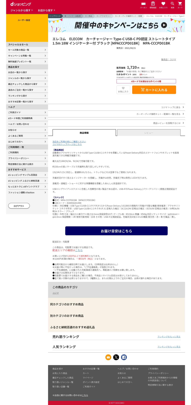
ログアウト (19, 205)
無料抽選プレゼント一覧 (19, 61)
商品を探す (58, 368)
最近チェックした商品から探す (23, 83)
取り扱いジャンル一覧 (63, 382)
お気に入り (123, 91)
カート (86, 373)
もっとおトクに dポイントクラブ (23, 186)
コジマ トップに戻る (170, 107)
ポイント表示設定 (91, 382)
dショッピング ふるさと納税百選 (23, 180)
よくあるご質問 (15, 135)
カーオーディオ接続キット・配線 (128, 16)
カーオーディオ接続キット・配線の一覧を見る (159, 114)
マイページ (88, 377)
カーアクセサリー (103, 16)
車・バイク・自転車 (72, 16)
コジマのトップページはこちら (67, 144)
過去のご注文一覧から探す (20, 89)
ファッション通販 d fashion (21, 192)
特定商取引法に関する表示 (20, 164)
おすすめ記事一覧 (91, 368)
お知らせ (12, 129)
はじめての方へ (15, 141)
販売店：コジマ (168, 59)
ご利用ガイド (14, 112)
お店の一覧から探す (17, 72)
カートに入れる (154, 89)
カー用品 (88, 16)
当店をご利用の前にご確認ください (69, 141)
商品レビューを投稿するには (166, 123)
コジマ (56, 292)
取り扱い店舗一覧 (61, 386)
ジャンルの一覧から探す (19, 78)
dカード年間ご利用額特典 (20, 118)
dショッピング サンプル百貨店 (22, 174)
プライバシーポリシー (18, 158)
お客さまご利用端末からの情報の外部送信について (162, 379)
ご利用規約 (13, 152)
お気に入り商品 (60, 373)
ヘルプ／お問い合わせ (18, 124)
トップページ (54, 16)
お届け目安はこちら (116, 230)
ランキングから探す (17, 95)
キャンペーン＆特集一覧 (19, 55)
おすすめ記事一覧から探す (20, 101)
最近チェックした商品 (63, 377)
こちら (79, 250)
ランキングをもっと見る (169, 336)
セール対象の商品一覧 (18, 49)
